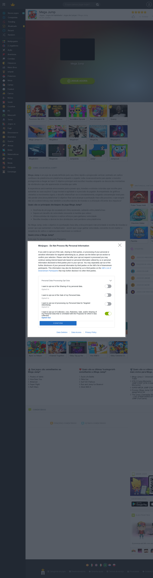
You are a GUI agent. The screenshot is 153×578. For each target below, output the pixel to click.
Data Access (76, 332)
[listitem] (76, 280)
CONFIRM (58, 323)
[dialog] (76, 289)
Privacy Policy (90, 332)
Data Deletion (62, 332)
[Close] (120, 246)
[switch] (108, 286)
